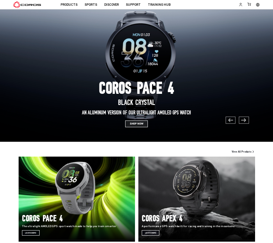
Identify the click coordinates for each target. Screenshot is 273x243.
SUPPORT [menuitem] (133, 4)
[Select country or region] (257, 4)
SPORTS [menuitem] (91, 4)
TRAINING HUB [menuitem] (159, 4)
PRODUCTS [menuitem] (69, 4)
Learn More (30, 233)
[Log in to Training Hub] (240, 4)
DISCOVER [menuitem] (111, 4)
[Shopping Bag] (249, 4)
